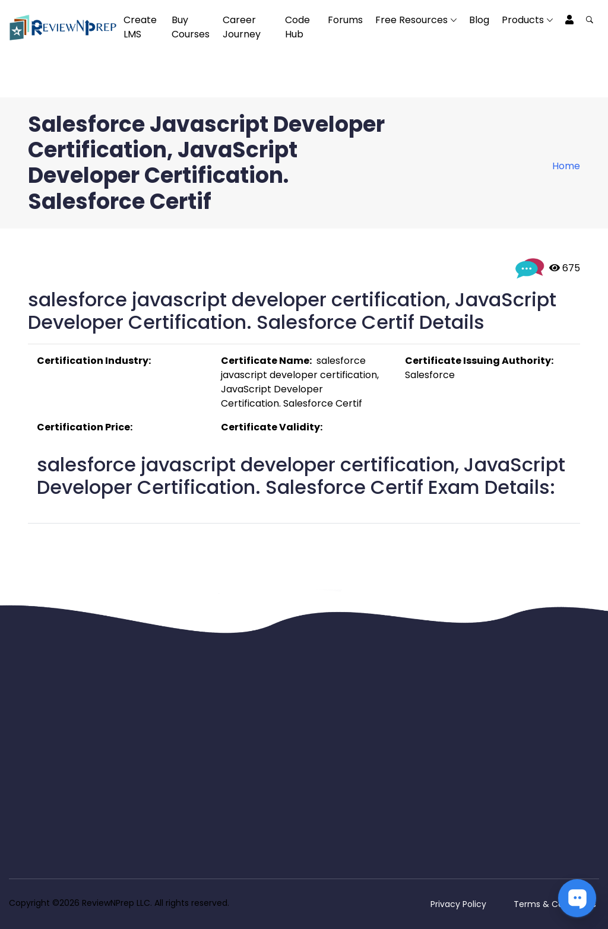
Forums (345, 20)
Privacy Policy (458, 904)
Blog (479, 20)
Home (566, 166)
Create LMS (140, 27)
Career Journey (242, 27)
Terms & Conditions (555, 904)
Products (523, 20)
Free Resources (411, 20)
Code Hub (297, 27)
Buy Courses (191, 27)
